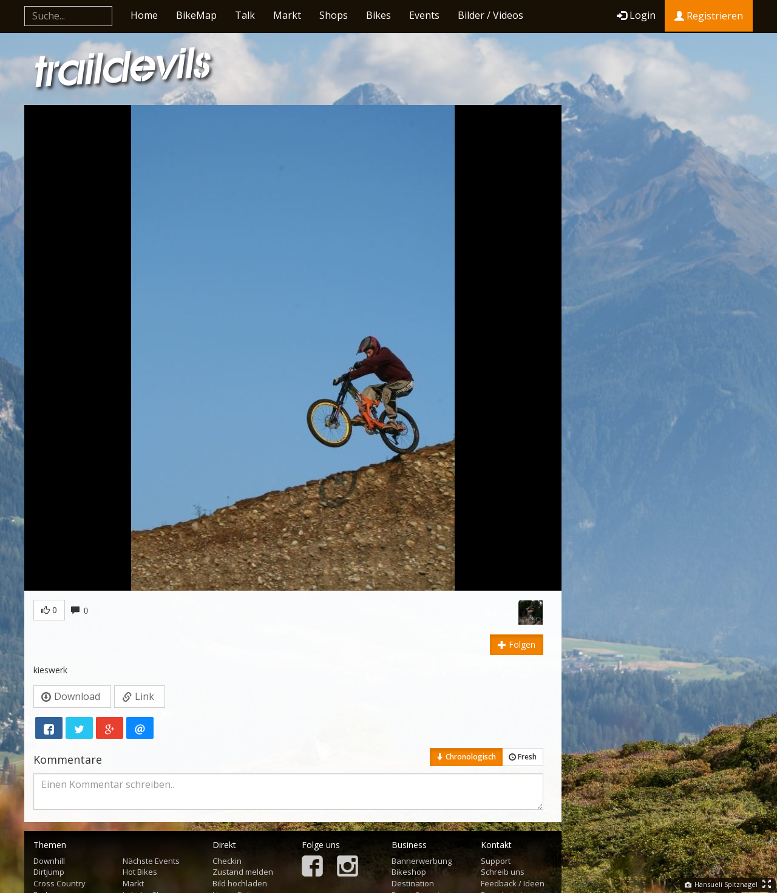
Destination (413, 883)
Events (424, 15)
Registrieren (708, 15)
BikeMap (196, 15)
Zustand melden (242, 871)
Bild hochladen (239, 883)
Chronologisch (466, 757)
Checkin (227, 860)
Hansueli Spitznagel (721, 884)
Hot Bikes (140, 871)
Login (636, 15)
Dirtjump (48, 871)
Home (144, 15)
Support (496, 860)
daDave (499, 612)
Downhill (49, 860)
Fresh (523, 757)
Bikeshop (409, 871)
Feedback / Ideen (513, 883)
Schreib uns (502, 871)
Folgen (516, 644)
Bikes (378, 15)
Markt (287, 15)
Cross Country (59, 883)
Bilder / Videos (490, 15)
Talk (245, 15)
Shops (333, 15)
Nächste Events (151, 860)
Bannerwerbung (422, 860)
